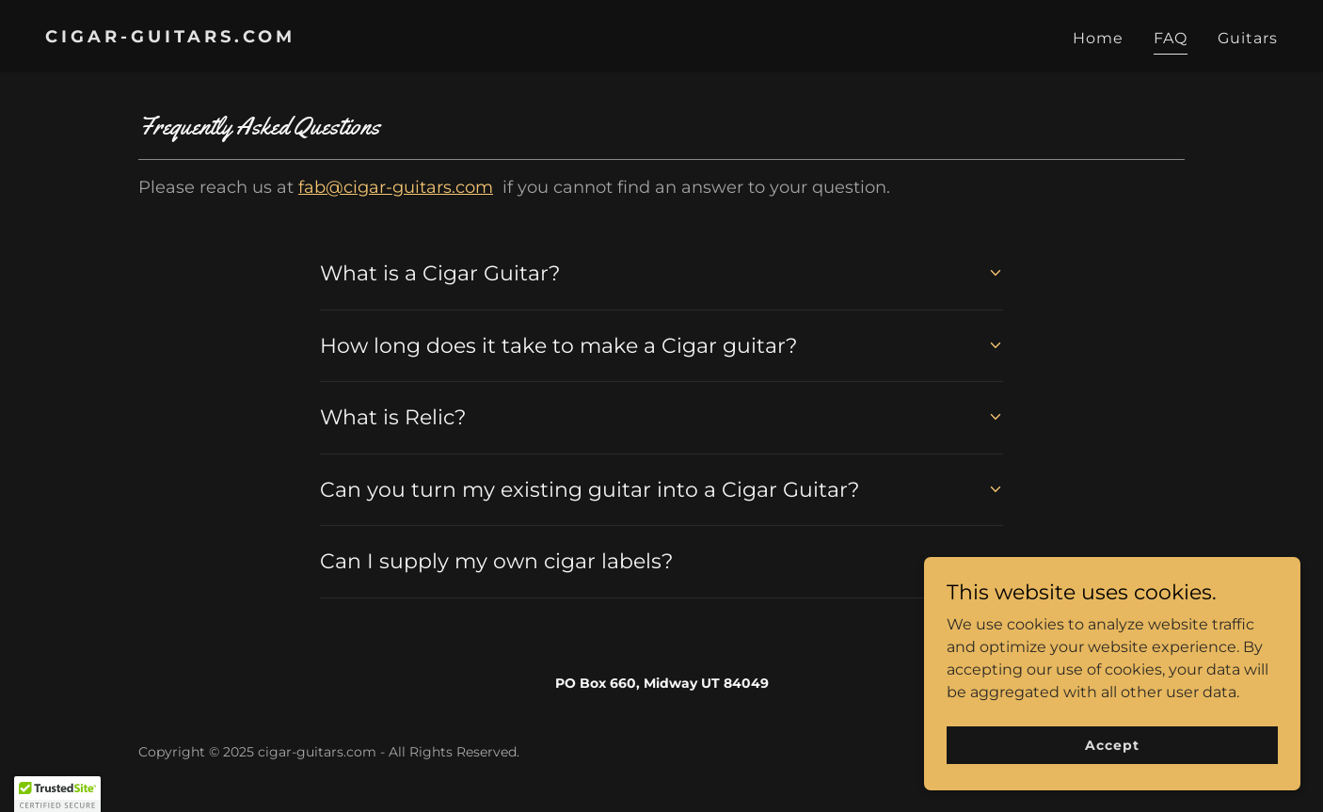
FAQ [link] (1171, 38)
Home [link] (1098, 38)
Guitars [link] (1248, 38)
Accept (1112, 744)
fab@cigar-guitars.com (395, 187)
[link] (345, 37)
